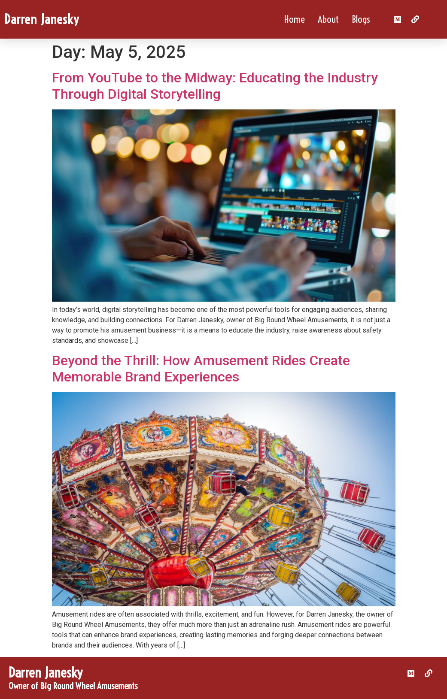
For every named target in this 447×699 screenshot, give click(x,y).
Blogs (361, 19)
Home (294, 19)
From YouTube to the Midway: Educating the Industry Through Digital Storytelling (215, 86)
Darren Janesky (41, 19)
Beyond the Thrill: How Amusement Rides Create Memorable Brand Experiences (201, 368)
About (328, 19)
